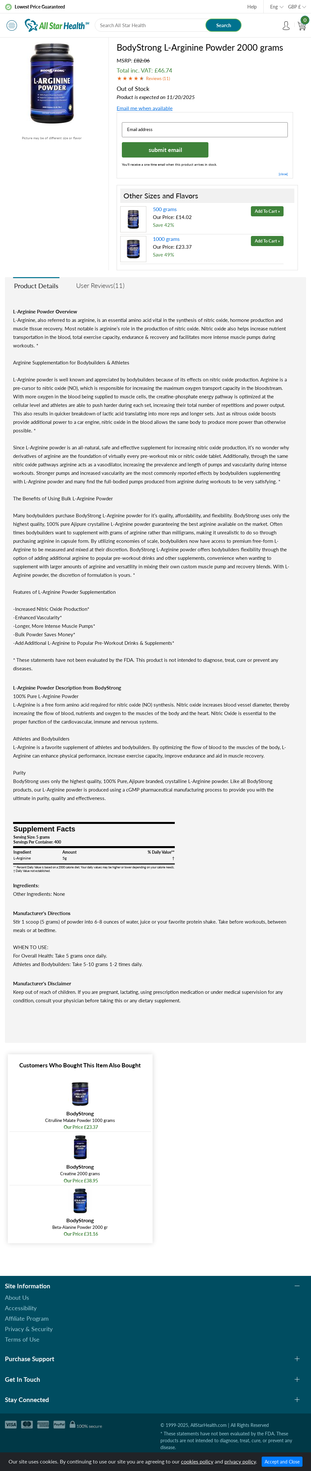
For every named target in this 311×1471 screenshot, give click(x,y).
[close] (283, 174)
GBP (294, 6)
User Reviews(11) (100, 285)
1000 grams (166, 239)
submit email (165, 149)
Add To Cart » (267, 211)
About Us (17, 1297)
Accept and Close (282, 1461)
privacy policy (240, 1461)
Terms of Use (22, 1339)
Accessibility (21, 1308)
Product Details (36, 286)
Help (252, 6)
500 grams (165, 209)
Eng (274, 6)
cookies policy (197, 1461)
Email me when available (144, 108)
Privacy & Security (29, 1328)
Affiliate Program (27, 1318)
